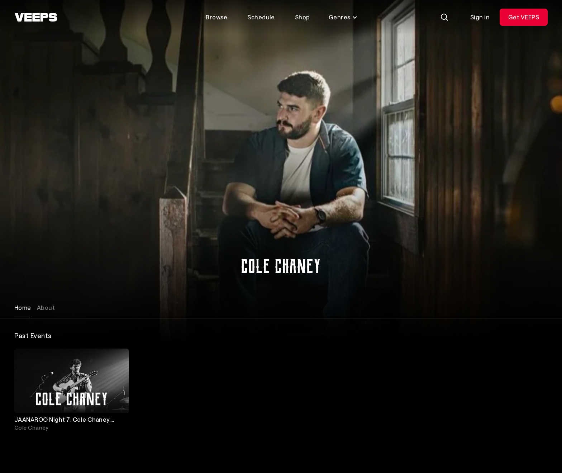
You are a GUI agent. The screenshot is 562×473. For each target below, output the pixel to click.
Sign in (480, 17)
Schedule (261, 17)
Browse (216, 17)
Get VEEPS (523, 17)
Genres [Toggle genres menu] (343, 17)
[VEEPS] (35, 17)
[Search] (444, 17)
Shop (302, 17)
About (46, 307)
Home (22, 307)
